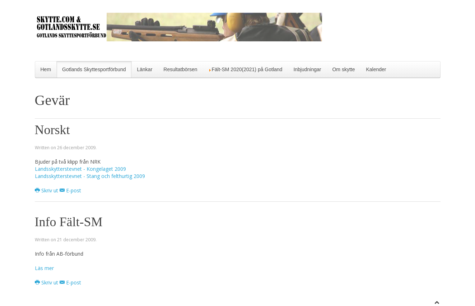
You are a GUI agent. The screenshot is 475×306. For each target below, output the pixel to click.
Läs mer (44, 268)
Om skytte (343, 69)
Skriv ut (47, 190)
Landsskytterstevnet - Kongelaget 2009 (80, 168)
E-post (70, 190)
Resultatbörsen (180, 69)
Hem (46, 69)
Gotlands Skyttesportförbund (94, 69)
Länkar (145, 69)
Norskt (52, 130)
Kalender (376, 69)
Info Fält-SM (69, 222)
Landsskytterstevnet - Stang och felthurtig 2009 (90, 176)
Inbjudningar (307, 69)
